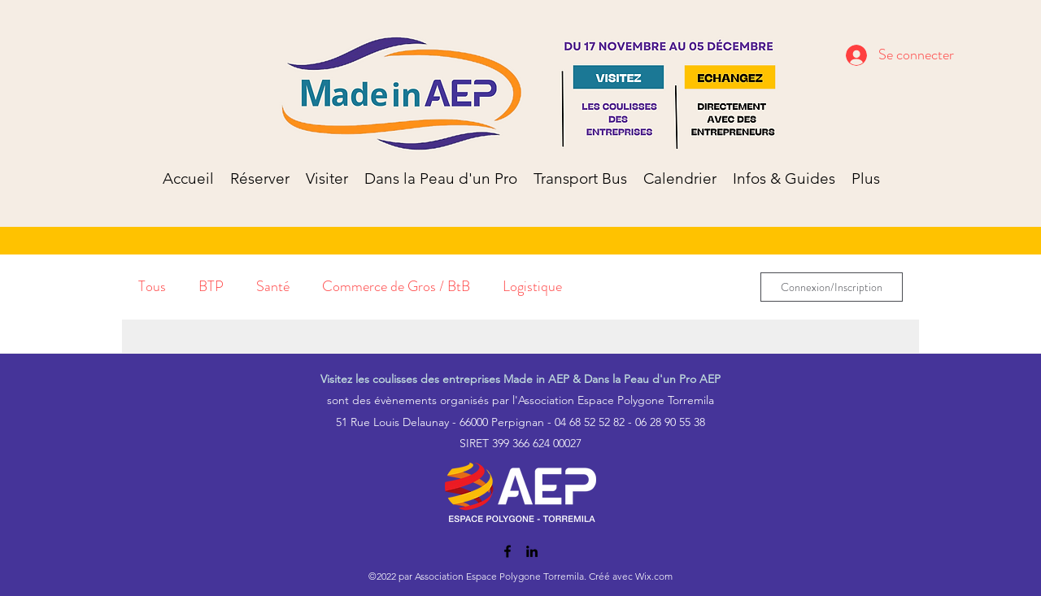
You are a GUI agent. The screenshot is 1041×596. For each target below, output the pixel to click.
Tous (152, 286)
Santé (273, 286)
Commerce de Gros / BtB (396, 286)
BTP (211, 286)
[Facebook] (507, 551)
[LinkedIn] (532, 551)
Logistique (532, 286)
